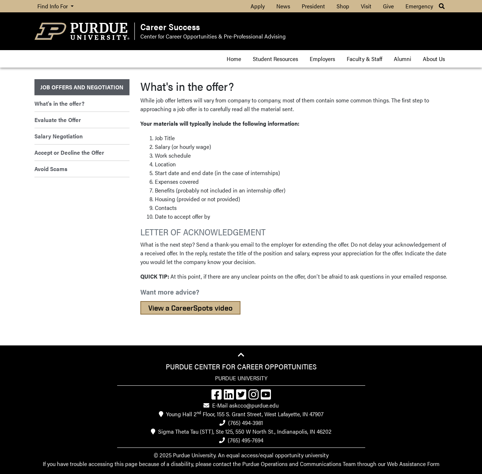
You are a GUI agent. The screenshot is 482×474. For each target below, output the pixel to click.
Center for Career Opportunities (178, 36)
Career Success (170, 26)
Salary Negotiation (58, 136)
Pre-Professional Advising (255, 36)
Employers (322, 58)
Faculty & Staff (364, 58)
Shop (343, 6)
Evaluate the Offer (57, 120)
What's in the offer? (59, 103)
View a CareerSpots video (190, 308)
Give (388, 6)
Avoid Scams (50, 169)
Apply (258, 6)
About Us (434, 58)
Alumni (402, 58)
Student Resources (275, 58)
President (313, 6)
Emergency (419, 6)
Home (234, 58)
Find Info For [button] (53, 6)
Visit (366, 6)
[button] (442, 6)
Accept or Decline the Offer (69, 152)
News (283, 6)
